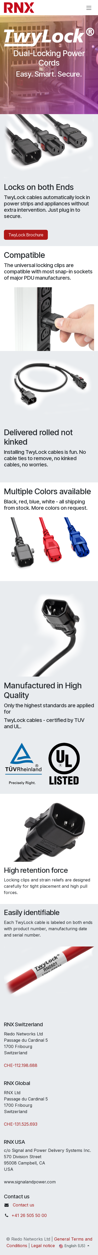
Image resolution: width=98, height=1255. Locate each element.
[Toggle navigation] (89, 7)
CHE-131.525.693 (20, 1124)
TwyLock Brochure (25, 234)
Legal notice (43, 1245)
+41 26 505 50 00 (29, 1215)
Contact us (23, 1205)
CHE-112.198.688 (20, 1065)
